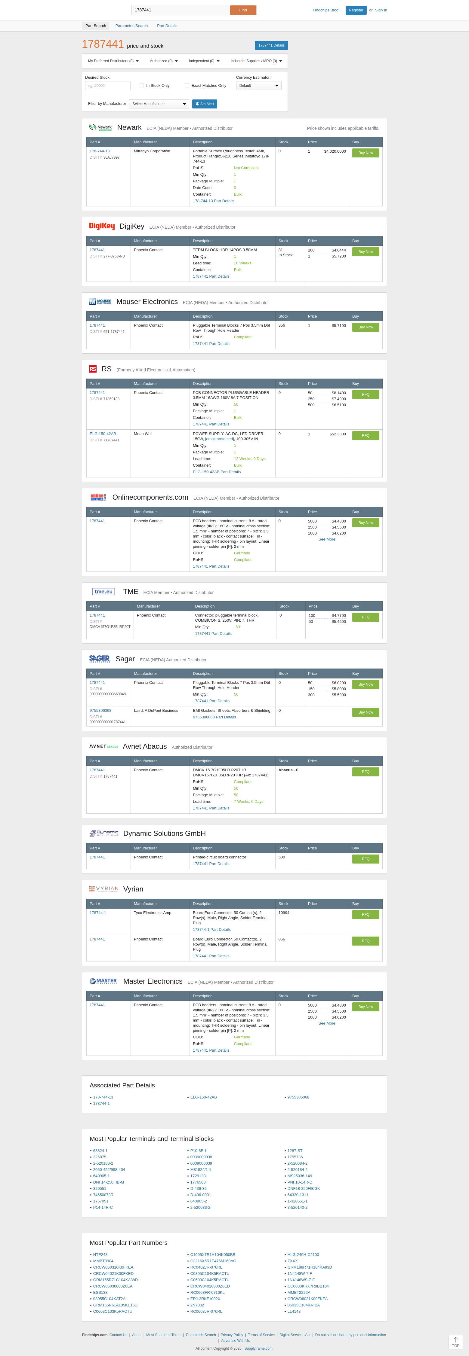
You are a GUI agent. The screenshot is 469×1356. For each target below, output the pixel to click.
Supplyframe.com (259, 1348)
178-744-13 (100, 151)
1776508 (198, 1182)
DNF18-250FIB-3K (304, 1188)
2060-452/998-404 (109, 1169)
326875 (99, 1157)
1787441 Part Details (211, 276)
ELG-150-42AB (103, 433)
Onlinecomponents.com (184, 497)
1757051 (101, 1201)
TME (151, 591)
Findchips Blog (325, 10)
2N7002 (197, 1305)
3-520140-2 (298, 1207)
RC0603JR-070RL (206, 1311)
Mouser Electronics (179, 301)
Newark (161, 127)
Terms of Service (261, 1335)
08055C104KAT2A (109, 1299)
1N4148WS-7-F (301, 1280)
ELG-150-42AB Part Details (217, 472)
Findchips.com (101, 10)
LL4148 (294, 1311)
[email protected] (219, 439)
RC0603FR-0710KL (207, 1292)
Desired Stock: (108, 82)
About (136, 1335)
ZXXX (293, 1261)
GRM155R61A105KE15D (115, 1305)
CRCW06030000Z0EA (113, 1286)
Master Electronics (181, 981)
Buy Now (366, 153)
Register (356, 10)
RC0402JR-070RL (206, 1267)
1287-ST (295, 1150)
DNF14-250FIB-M (108, 1182)
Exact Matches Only (205, 85)
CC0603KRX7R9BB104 (308, 1286)
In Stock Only (155, 85)
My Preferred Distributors (114, 61)
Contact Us (118, 1335)
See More (327, 539)
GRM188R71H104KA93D (310, 1267)
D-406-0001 (200, 1195)
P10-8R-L (198, 1150)
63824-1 (100, 1150)
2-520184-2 (298, 1169)
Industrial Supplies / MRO (258, 61)
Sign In (381, 10)
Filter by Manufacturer (107, 103)
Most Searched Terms (163, 1335)
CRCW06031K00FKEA (308, 1299)
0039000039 (201, 1163)
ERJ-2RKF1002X (205, 1299)
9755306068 (100, 710)
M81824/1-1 (200, 1169)
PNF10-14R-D (300, 1182)
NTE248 (100, 1254)
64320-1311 (298, 1195)
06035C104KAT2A (304, 1305)
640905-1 (101, 1176)
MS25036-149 (300, 1176)
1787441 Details (271, 45)
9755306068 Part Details (214, 717)
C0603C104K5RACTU (210, 1280)
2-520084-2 (298, 1163)
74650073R (103, 1195)
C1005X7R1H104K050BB (213, 1254)
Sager (148, 659)
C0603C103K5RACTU (112, 1311)
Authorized (165, 61)
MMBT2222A (299, 1292)
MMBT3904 (103, 1261)
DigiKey (162, 226)
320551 (99, 1188)
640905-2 (198, 1201)
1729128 (198, 1176)
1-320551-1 (298, 1201)
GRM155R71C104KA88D (115, 1280)
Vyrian (119, 889)
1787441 (97, 250)
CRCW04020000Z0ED (210, 1286)
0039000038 (201, 1157)
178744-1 (98, 912)
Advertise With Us (235, 1341)
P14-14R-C (103, 1207)
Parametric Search (201, 1335)
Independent (205, 61)
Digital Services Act (294, 1335)
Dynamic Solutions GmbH (150, 833)
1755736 (295, 1157)
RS (142, 369)
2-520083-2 (200, 1207)
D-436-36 (198, 1188)
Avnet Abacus (150, 746)
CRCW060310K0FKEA (113, 1267)
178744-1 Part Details (212, 929)
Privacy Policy (232, 1335)
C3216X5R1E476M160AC (213, 1261)
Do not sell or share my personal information (350, 1335)
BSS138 (100, 1292)
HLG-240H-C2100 (303, 1254)
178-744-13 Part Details (213, 201)
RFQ (365, 394)
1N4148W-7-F (300, 1273)
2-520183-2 (103, 1163)
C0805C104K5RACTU (210, 1273)
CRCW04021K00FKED (113, 1273)
